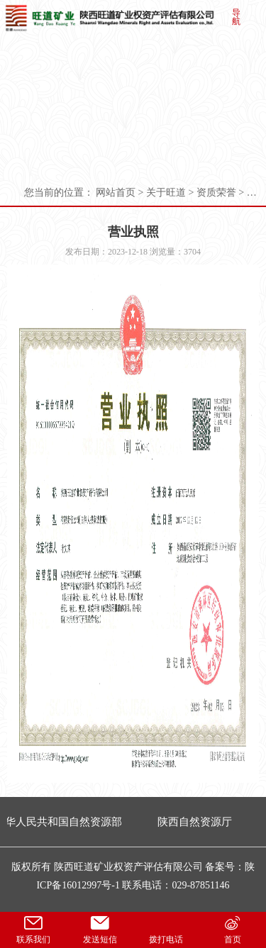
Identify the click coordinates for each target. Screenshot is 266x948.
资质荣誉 (216, 192)
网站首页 (115, 192)
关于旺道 (166, 192)
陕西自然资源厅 (196, 821)
